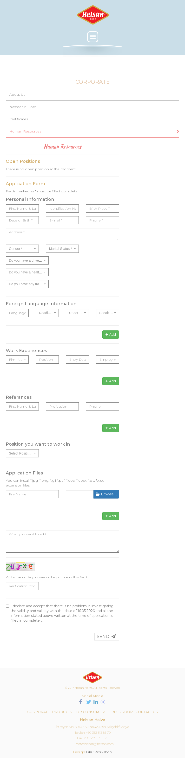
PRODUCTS (62, 712)
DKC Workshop (99, 752)
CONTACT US (147, 712)
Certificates (18, 119)
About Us (17, 94)
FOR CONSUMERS (90, 712)
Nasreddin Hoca (23, 107)
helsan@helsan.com (99, 744)
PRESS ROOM (121, 712)
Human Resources (25, 131)
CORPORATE (38, 712)
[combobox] (22, 249)
